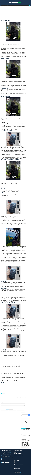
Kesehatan (6, 5)
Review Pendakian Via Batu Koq (24, 26)
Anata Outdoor (17, 5)
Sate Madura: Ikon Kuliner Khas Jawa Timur (25, 34)
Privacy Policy (9, 5)
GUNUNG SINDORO (23, 39)
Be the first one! (9, 441)
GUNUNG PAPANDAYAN (24, 38)
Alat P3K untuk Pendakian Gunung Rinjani (25, 29)
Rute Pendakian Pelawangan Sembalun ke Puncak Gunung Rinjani (25, 32)
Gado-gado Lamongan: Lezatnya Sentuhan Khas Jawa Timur (25, 28)
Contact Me (13, 5)
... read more (14, 465)
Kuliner (25, 41)
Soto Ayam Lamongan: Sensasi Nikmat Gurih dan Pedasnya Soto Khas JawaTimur (25, 25)
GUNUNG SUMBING (27, 39)
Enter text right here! (11, 445)
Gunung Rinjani (26, 40)
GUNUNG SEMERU (28, 38)
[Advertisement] (11, 16)
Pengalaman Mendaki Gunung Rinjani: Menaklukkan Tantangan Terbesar (25, 23)
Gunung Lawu (23, 40)
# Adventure (3, 432)
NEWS (3, 5)
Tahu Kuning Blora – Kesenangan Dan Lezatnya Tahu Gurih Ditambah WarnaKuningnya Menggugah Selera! (25, 31)
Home (1, 5)
